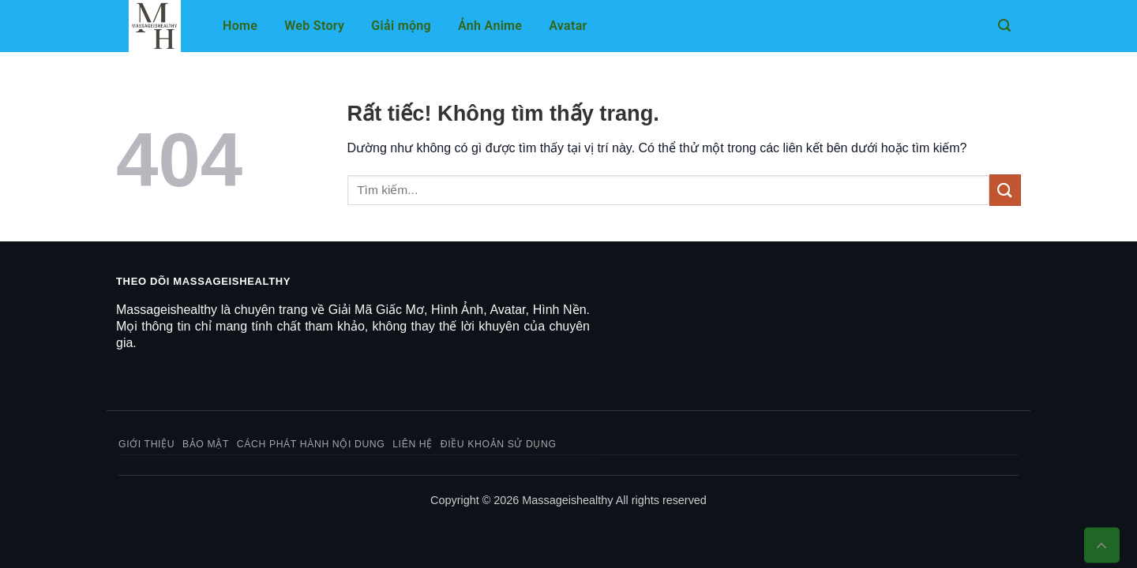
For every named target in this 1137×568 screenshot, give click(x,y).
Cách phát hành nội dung (311, 444)
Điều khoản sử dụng (499, 444)
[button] (1004, 25)
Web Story (314, 25)
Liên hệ (412, 444)
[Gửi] (1005, 189)
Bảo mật (205, 444)
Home (240, 25)
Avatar (568, 25)
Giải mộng (401, 25)
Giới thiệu (146, 444)
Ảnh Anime (490, 25)
